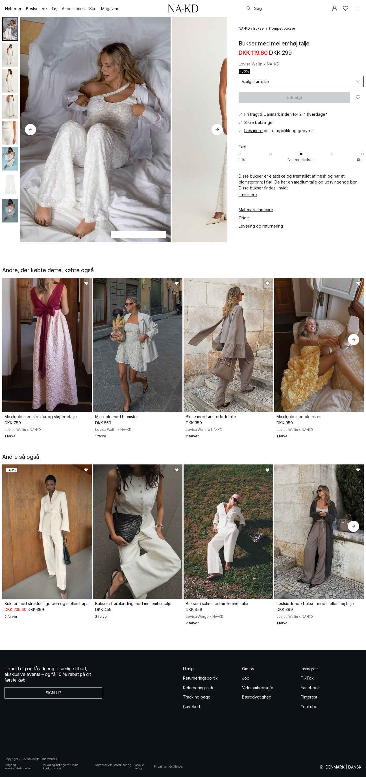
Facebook (310, 687)
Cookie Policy (139, 766)
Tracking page (196, 697)
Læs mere (253, 130)
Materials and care (256, 209)
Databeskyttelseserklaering (113, 765)
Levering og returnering (261, 226)
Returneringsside (199, 687)
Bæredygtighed (256, 697)
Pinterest (309, 697)
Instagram (310, 668)
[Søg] (285, 8)
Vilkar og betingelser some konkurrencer (60, 766)
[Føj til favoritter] (358, 97)
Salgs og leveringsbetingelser (18, 766)
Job (245, 678)
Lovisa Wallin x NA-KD (259, 64)
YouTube (309, 706)
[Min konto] (334, 8)
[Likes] (345, 8)
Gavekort (191, 706)
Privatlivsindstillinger (168, 766)
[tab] (10, 29)
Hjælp (188, 668)
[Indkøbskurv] (356, 8)
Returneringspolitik (200, 678)
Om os (248, 668)
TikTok (307, 678)
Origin (244, 217)
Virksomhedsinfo (257, 687)
